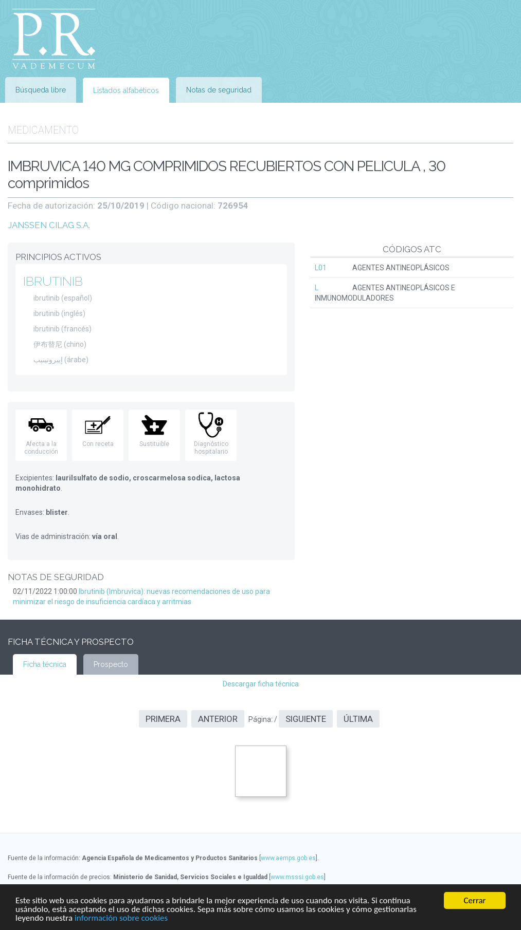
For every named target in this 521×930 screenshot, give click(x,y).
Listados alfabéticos (126, 90)
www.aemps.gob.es (288, 858)
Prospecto (111, 664)
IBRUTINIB (53, 281)
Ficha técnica (44, 664)
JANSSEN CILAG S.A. (49, 225)
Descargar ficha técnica (261, 684)
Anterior (218, 719)
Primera (163, 719)
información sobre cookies (121, 918)
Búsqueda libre (40, 90)
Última (358, 719)
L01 (321, 268)
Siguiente (305, 719)
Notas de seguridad (218, 90)
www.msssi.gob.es (297, 877)
